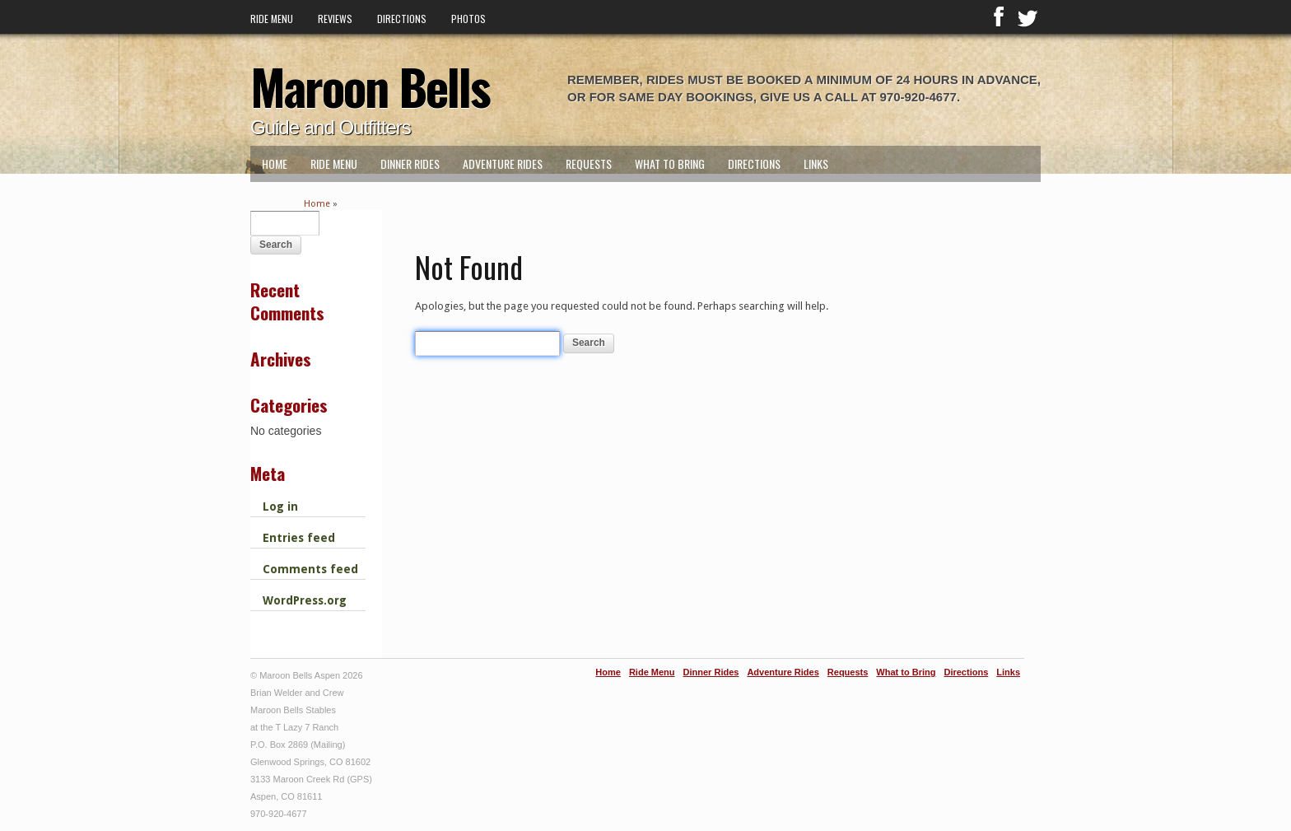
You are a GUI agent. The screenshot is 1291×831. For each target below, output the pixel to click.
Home (274, 163)
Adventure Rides (503, 163)
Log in (280, 506)
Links (816, 163)
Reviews (335, 19)
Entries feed (299, 537)
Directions (401, 19)
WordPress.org (305, 600)
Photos (468, 19)
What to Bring (670, 163)
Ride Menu (271, 19)
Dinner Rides (410, 163)
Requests (589, 163)
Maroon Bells (370, 85)
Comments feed (310, 569)
